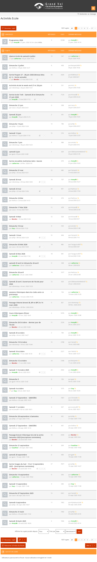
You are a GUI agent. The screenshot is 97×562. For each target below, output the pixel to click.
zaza (13, 108)
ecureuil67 (15, 409)
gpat (13, 154)
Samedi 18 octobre (16, 351)
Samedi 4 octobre (16, 388)
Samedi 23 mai (15, 189)
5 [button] (87, 28)
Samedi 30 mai (15, 179)
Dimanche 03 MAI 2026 (18, 244)
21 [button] (92, 28)
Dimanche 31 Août (16, 512)
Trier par (57, 531)
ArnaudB (74, 95)
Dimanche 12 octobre (18, 361)
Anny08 (16, 42)
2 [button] (78, 28)
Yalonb (73, 351)
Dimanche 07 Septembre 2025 (21, 493)
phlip (13, 126)
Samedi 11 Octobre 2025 (19, 370)
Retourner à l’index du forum (14, 545)
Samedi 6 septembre (17, 502)
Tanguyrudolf (76, 244)
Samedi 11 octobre (16, 407)
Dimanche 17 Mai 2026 (18, 207)
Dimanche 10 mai (16, 226)
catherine (17, 59)
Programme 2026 (16, 40)
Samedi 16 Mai (15, 217)
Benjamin (74, 361)
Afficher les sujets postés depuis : (32, 531)
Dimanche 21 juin (16, 105)
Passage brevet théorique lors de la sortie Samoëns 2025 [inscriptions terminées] (26, 436)
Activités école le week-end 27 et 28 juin (25, 85)
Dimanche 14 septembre (19, 475)
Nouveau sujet (9, 28)
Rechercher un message (88, 14)
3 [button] (81, 28)
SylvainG (74, 170)
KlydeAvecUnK (76, 502)
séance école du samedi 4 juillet (22, 56)
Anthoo (14, 68)
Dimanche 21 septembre (19, 445)
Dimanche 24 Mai (16, 198)
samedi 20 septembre (18, 455)
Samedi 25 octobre (16, 333)
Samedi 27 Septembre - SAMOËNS (22, 398)
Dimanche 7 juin (15, 142)
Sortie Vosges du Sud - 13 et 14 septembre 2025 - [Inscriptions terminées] (26, 465)
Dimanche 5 (14, 379)
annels (73, 142)
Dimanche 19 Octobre (18, 342)
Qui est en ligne (11, 552)
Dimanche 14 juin (16, 124)
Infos (40, 42)
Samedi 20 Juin (15, 115)
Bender (16, 79)
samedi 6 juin (14, 152)
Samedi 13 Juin (15, 133)
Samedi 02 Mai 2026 (17, 254)
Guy (13, 228)
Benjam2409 (75, 65)
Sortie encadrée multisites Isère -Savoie (25, 161)
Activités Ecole (10, 18)
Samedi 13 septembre (18, 484)
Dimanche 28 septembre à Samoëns (24, 416)
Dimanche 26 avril (16, 272)
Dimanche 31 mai (16, 170)
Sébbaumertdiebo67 (78, 152)
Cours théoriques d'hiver (19, 313)
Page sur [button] (72, 28)
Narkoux (74, 189)
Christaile (74, 398)
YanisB (73, 342)
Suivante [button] (95, 28)
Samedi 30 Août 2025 (17, 521)
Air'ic (72, 85)
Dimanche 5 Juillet (16, 65)
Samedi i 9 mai (15, 235)
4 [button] (84, 28)
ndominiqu (15, 88)
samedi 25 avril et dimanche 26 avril (24, 263)
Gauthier (15, 448)
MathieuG (74, 75)
